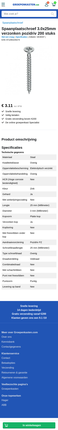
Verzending (8, 367)
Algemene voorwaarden (15, 377)
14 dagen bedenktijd (29, 310)
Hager (5, 400)
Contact (6, 358)
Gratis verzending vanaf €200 (29, 314)
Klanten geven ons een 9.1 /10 (29, 318)
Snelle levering (29, 306)
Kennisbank (8, 341)
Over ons (7, 337)
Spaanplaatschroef (12, 22)
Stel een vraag (8, 37)
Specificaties (21, 37)
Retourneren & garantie (14, 372)
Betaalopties (8, 363)
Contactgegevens (11, 346)
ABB (4, 405)
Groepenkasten (10, 388)
